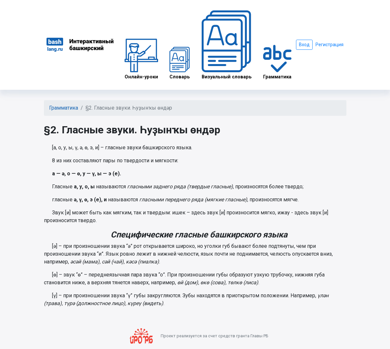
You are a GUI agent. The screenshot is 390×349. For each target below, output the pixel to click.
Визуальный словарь (227, 45)
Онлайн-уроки (141, 59)
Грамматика (277, 62)
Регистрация (329, 44)
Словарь (179, 63)
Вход (304, 44)
